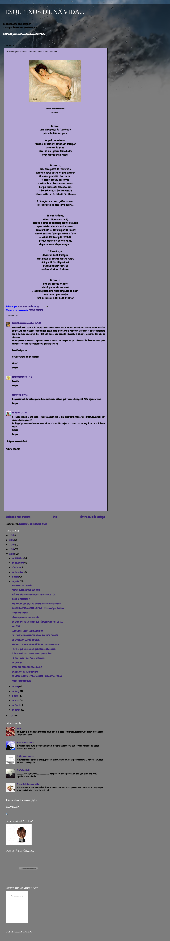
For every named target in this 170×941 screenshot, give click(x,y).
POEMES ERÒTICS (36, 310)
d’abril (15, 695)
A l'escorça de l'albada (22, 585)
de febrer (17, 705)
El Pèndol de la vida (25, 756)
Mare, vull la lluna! (25, 742)
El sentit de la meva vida (28, 784)
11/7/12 (38, 323)
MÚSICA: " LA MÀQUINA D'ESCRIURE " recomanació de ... (36, 644)
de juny (15, 686)
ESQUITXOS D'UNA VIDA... (44, 11)
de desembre (18, 558)
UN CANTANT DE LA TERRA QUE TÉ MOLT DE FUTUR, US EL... (37, 621)
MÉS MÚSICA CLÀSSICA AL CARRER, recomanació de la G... (37, 603)
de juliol (16, 581)
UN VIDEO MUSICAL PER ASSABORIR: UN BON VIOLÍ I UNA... (37, 676)
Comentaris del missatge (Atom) (33, 523)
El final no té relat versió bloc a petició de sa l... (33, 653)
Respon (15, 367)
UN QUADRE (17, 662)
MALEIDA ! (16, 626)
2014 (11, 544)
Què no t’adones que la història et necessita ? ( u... (34, 594)
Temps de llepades (20, 612)
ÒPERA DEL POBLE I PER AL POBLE (27, 667)
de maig (16, 691)
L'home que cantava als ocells (25, 617)
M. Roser (16, 412)
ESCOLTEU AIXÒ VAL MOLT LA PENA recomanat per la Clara (38, 608)
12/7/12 (23, 412)
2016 (11, 535)
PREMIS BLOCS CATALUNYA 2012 (26, 589)
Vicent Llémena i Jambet (23, 323)
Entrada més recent (18, 517)
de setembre (18, 572)
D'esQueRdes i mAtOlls (21, 680)
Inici (55, 517)
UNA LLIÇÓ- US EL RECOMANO (25, 671)
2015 (11, 539)
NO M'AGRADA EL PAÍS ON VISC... (26, 639)
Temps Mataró (17, 896)
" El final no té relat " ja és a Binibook (28, 658)
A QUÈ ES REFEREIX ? (21, 599)
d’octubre (17, 567)
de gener (16, 709)
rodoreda (16, 394)
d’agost (15, 576)
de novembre (18, 562)
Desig (19, 728)
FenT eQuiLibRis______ (27, 770)
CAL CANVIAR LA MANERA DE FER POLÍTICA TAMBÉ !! (35, 635)
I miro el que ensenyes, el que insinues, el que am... (34, 648)
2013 (11, 549)
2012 (11, 553)
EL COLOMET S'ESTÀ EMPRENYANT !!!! (27, 630)
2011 (11, 715)
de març (16, 700)
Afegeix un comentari (17, 441)
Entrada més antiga (92, 517)
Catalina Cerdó (19, 376)
